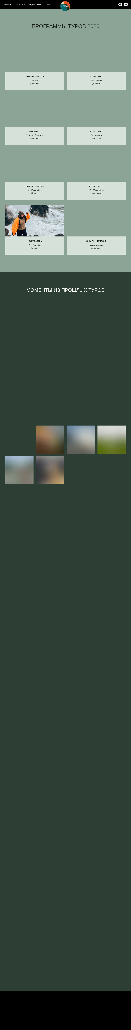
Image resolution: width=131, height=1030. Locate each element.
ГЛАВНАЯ (7, 4)
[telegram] (126, 4)
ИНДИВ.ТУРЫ (35, 4)
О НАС (48, 4)
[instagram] (120, 4)
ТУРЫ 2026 (20, 4)
